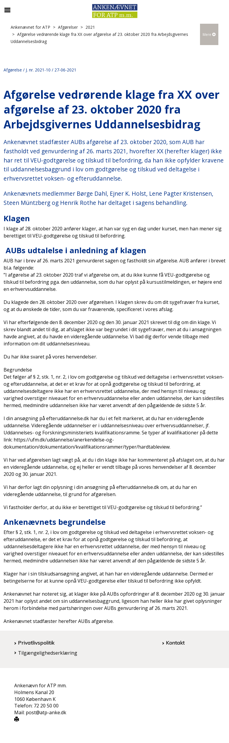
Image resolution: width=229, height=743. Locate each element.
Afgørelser (68, 27)
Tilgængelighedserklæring (47, 653)
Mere (209, 34)
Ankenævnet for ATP (30, 27)
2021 (90, 27)
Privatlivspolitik (36, 642)
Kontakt (175, 642)
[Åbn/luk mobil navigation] (7, 10)
